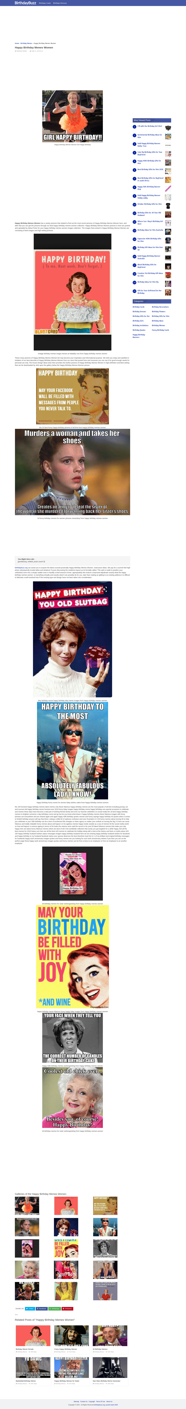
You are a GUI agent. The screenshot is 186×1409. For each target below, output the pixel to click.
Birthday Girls (138, 321)
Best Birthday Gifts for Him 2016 (150, 169)
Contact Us (83, 1401)
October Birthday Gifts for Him (150, 204)
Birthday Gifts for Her (141, 316)
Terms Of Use (100, 1401)
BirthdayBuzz (26, 3)
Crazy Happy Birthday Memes (65, 1349)
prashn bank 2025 (112, 1405)
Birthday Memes (22, 51)
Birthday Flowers (158, 311)
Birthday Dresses (61, 3)
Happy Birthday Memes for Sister (66, 1381)
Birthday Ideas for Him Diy (148, 282)
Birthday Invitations (140, 325)
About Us (109, 1401)
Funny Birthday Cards (160, 330)
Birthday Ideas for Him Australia (150, 230)
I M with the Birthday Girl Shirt (150, 126)
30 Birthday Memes (100, 1349)
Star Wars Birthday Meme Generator (106, 1381)
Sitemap (76, 1401)
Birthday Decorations (160, 307)
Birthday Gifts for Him (160, 316)
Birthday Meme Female (24, 1349)
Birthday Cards (46, 3)
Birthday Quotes (139, 330)
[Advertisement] (88, 25)
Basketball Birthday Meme (26, 1381)
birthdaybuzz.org (21, 568)
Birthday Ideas (157, 321)
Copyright (92, 1401)
